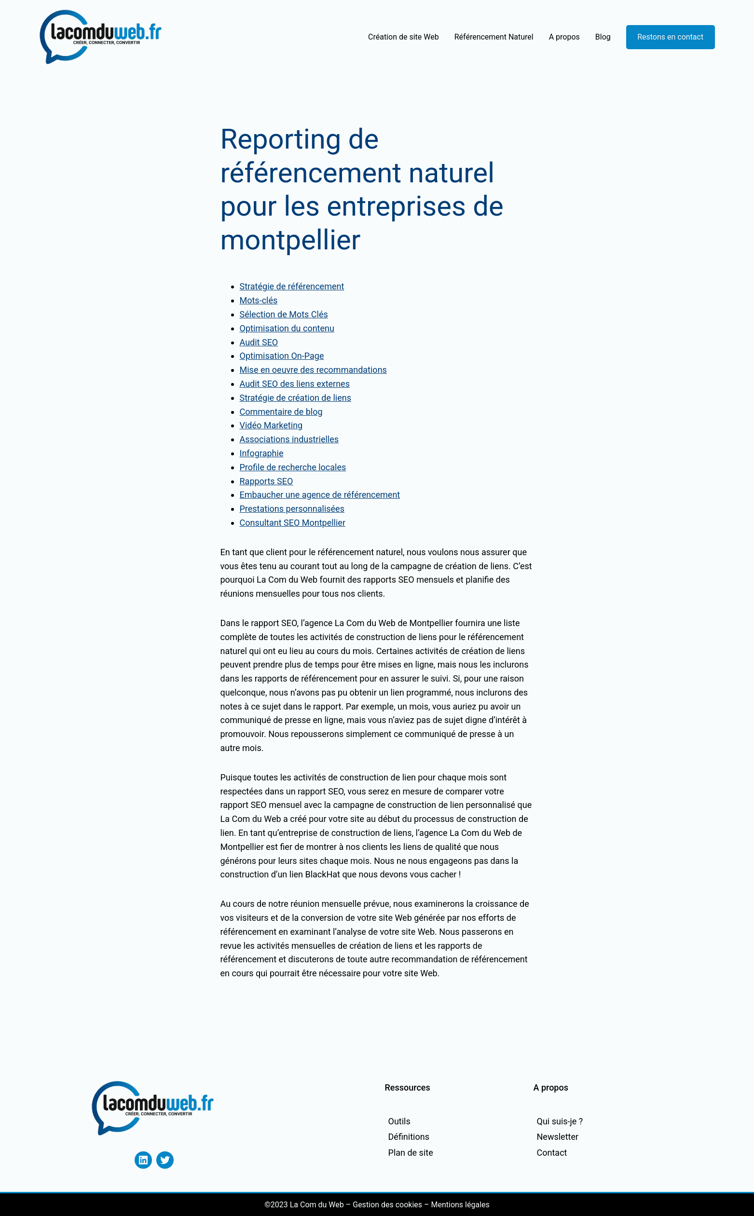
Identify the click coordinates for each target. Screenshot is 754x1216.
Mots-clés (259, 300)
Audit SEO (259, 342)
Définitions (408, 1137)
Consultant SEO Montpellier (293, 523)
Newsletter (558, 1137)
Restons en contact (670, 36)
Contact (552, 1153)
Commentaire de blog (281, 412)
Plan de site (410, 1153)
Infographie (262, 453)
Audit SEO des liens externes (295, 384)
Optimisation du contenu (287, 328)
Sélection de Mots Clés (284, 314)
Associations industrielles (289, 439)
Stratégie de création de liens (296, 398)
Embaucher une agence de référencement (320, 495)
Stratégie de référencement (292, 286)
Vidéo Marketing (271, 425)
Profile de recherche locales (293, 467)
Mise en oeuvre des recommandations (313, 370)
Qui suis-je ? (560, 1121)
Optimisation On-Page (282, 356)
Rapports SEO (266, 481)
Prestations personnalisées (292, 509)
